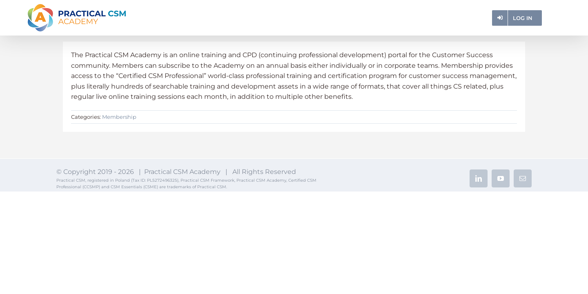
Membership (119, 117)
